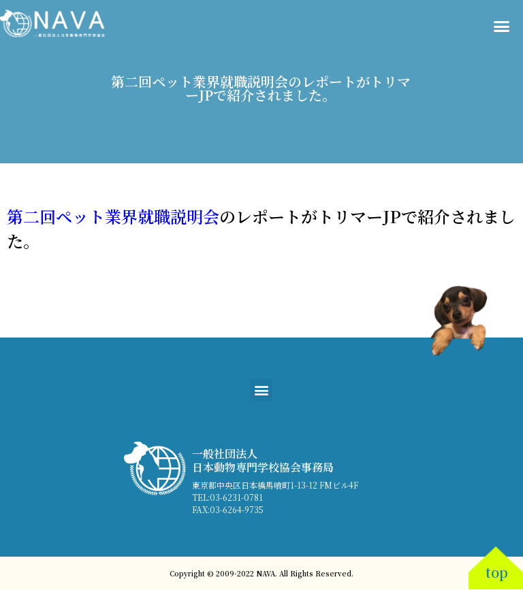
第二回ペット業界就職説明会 (113, 216)
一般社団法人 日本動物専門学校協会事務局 (263, 460)
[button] (502, 26)
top (497, 572)
